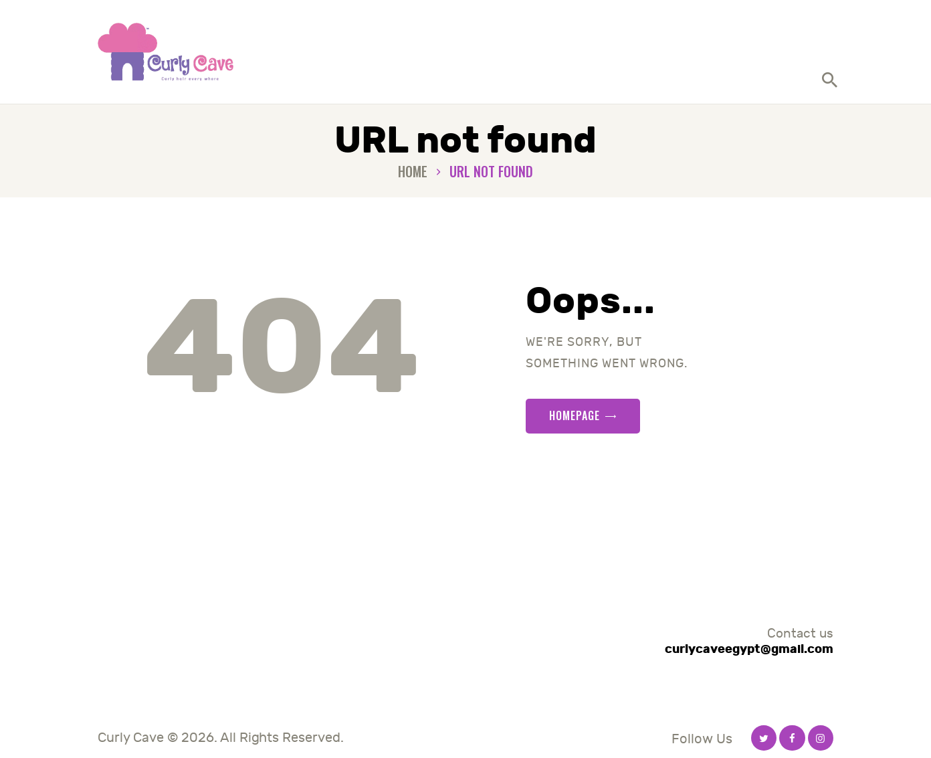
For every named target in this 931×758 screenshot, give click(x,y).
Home (412, 171)
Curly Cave (131, 737)
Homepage (574, 415)
